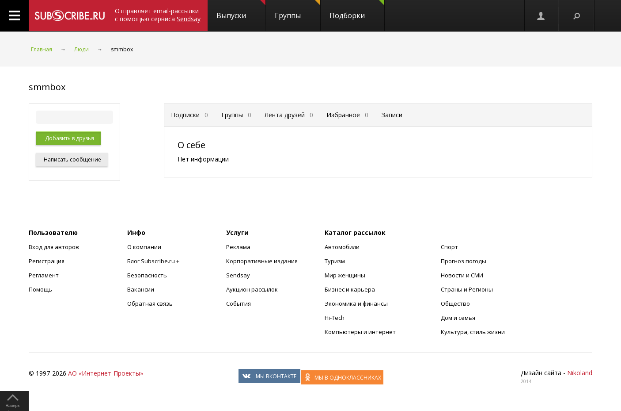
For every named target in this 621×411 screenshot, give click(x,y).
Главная (41, 49)
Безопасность (147, 275)
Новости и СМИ (462, 275)
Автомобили (342, 247)
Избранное (347, 115)
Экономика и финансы (356, 303)
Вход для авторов (54, 247)
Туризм (335, 261)
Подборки (356, 10)
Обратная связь (150, 303)
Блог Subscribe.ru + (154, 261)
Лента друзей (289, 115)
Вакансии (140, 289)
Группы (297, 10)
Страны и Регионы (467, 289)
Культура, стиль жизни (473, 332)
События (238, 303)
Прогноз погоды (463, 261)
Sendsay (238, 275)
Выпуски (240, 10)
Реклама (238, 247)
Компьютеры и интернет (360, 332)
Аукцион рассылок (252, 289)
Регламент (44, 275)
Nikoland (579, 373)
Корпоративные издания (262, 261)
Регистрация (46, 261)
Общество (455, 303)
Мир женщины (345, 275)
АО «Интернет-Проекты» (105, 373)
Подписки (189, 115)
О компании (144, 247)
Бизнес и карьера (350, 289)
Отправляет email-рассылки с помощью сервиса (158, 15)
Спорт (449, 247)
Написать (71, 159)
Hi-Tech (335, 318)
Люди (81, 49)
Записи (392, 115)
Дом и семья (458, 318)
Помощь (40, 289)
